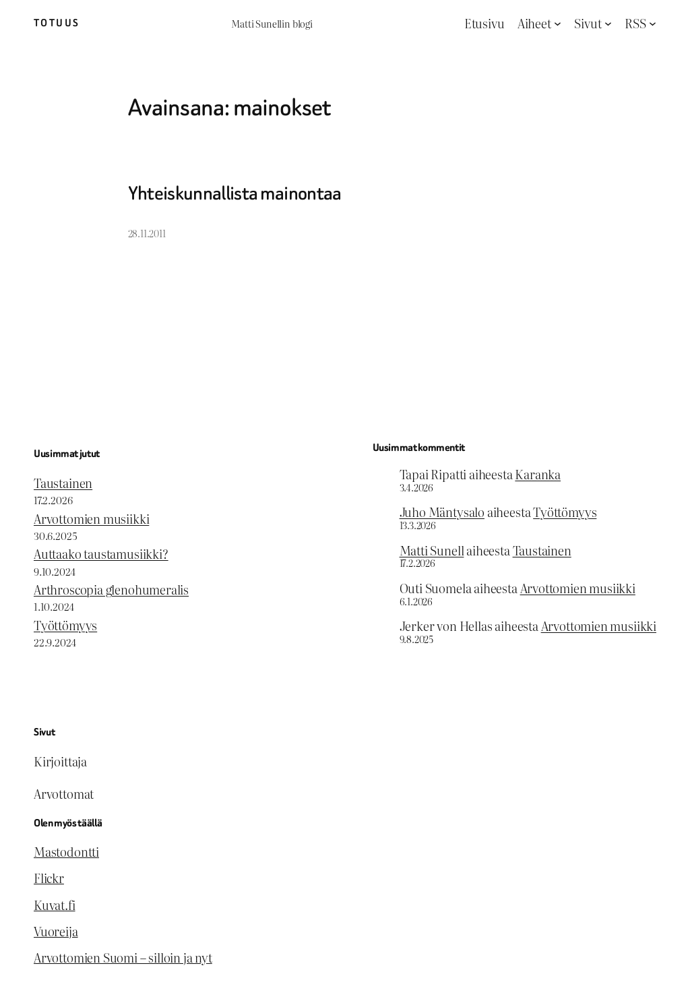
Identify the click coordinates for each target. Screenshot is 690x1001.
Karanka (538, 474)
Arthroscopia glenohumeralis (111, 589)
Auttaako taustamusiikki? (101, 554)
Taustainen (63, 483)
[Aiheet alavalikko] (557, 23)
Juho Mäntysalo (442, 512)
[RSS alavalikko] (652, 23)
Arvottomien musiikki (91, 519)
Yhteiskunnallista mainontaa (235, 193)
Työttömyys (65, 625)
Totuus (57, 23)
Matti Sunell (432, 550)
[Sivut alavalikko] (608, 23)
